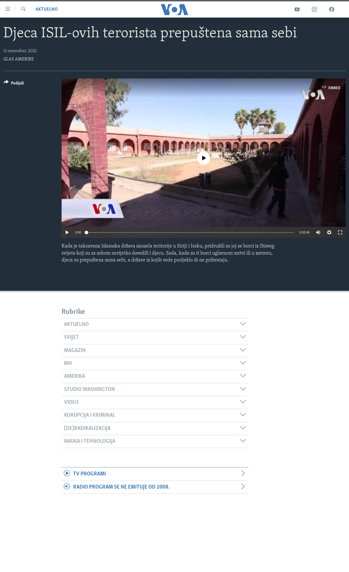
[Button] (14, 84)
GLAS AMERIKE (18, 59)
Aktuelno (46, 9)
